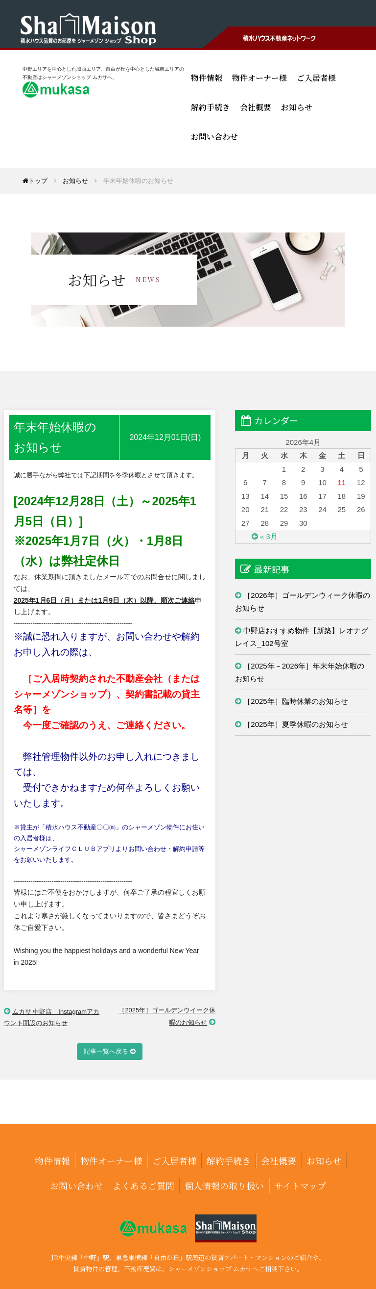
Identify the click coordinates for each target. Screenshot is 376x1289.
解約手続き (210, 107)
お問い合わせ (214, 136)
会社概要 (255, 107)
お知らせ (296, 107)
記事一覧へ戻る (106, 1051)
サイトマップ (300, 1185)
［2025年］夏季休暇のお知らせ (295, 724)
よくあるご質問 (143, 1185)
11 (341, 482)
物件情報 (206, 77)
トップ (35, 180)
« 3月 (269, 536)
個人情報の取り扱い (224, 1185)
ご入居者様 (316, 77)
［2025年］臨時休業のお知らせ (295, 701)
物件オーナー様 (259, 77)
